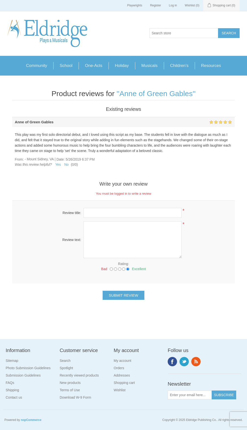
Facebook (172, 361)
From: (19, 159)
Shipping (12, 390)
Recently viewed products (79, 375)
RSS (196, 361)
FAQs (10, 383)
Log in (173, 5)
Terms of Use (70, 390)
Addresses (122, 375)
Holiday (122, 65)
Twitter (184, 361)
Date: (60, 159)
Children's (179, 65)
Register (155, 5)
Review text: (71, 240)
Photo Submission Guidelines (28, 368)
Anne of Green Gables (156, 93)
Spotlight (66, 368)
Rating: (123, 264)
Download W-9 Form (75, 397)
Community (36, 65)
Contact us (14, 397)
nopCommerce (31, 420)
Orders (119, 368)
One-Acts (93, 65)
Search (65, 361)
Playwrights (134, 5)
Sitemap (12, 361)
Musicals (149, 65)
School (66, 65)
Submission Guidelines (23, 375)
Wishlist (119, 390)
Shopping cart (124, 383)
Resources (211, 65)
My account (122, 361)
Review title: (72, 213)
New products (70, 383)
